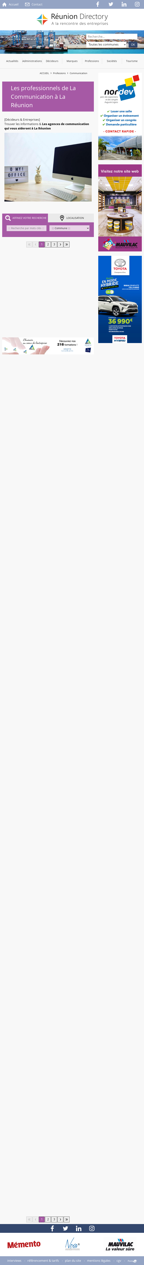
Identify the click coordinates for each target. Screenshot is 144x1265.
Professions (59, 73)
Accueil (44, 73)
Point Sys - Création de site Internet (132, 1261)
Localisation (75, 218)
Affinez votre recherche (29, 218)
